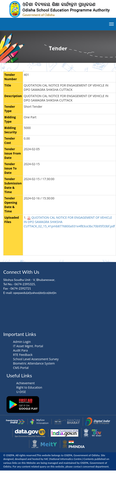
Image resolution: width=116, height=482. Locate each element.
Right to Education (29, 387)
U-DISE (21, 392)
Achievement (25, 383)
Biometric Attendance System (34, 363)
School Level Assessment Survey (35, 359)
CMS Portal (21, 368)
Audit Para (20, 350)
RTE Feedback (23, 355)
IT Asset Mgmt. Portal (28, 346)
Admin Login (22, 342)
